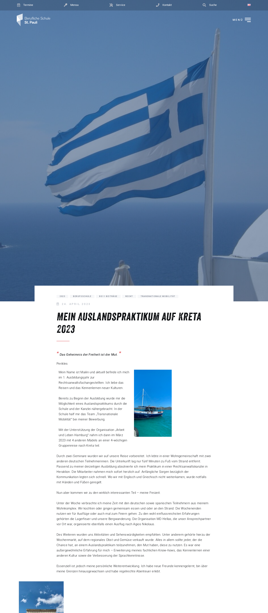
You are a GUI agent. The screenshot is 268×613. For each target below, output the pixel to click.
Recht (129, 296)
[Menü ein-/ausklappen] (239, 20)
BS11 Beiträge (108, 296)
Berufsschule (82, 296)
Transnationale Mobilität (158, 296)
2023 (62, 296)
